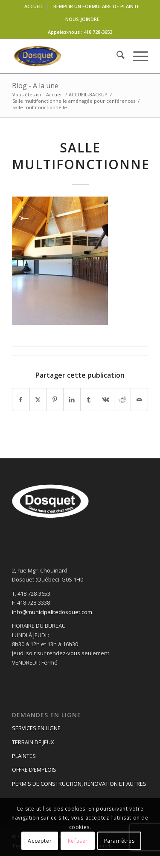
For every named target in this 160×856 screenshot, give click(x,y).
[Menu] (136, 56)
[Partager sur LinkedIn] (72, 399)
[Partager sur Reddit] (122, 399)
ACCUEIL (33, 6)
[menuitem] (34, 6)
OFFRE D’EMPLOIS (34, 769)
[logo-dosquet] (66, 56)
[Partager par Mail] (139, 399)
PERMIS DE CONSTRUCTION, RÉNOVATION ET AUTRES (79, 783)
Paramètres (119, 840)
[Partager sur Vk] (105, 399)
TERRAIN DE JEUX (33, 742)
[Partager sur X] (38, 399)
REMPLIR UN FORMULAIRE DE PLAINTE (96, 6)
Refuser (78, 840)
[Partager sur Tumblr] (89, 399)
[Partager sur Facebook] (20, 399)
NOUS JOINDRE (82, 19)
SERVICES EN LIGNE (36, 728)
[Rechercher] (116, 56)
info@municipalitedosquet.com (52, 612)
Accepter (40, 840)
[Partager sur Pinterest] (55, 399)
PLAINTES (24, 756)
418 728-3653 (98, 32)
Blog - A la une (35, 85)
